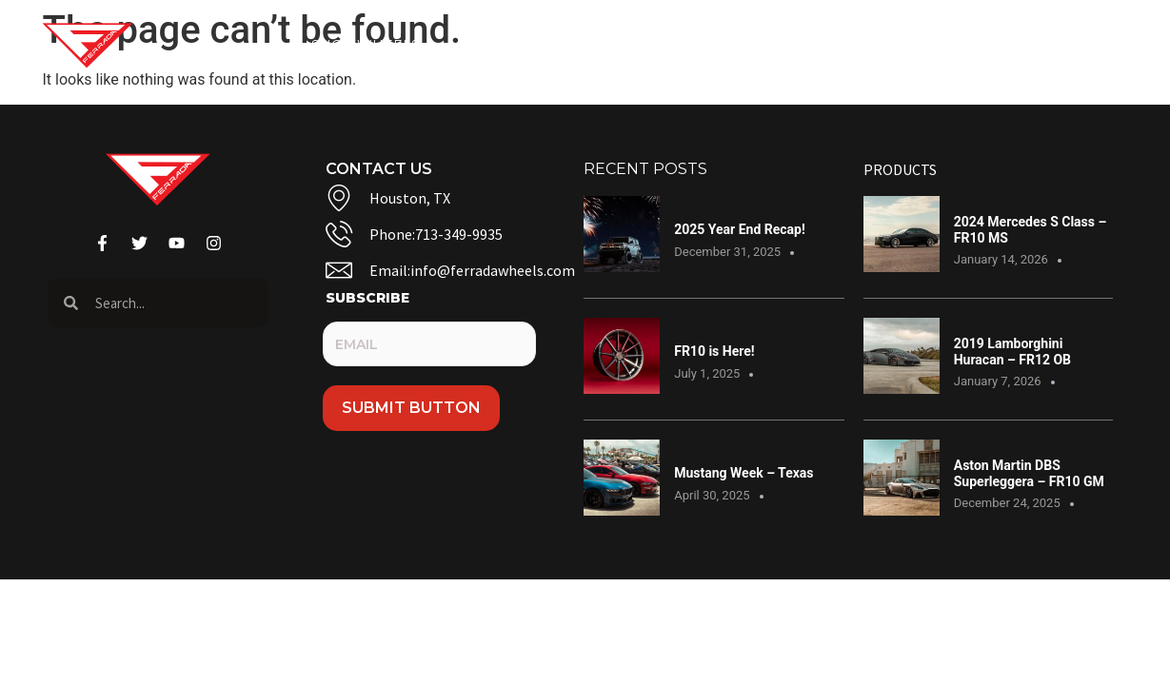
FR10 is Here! (714, 351)
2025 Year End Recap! (739, 229)
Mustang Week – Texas (743, 472)
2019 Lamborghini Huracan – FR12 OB (1012, 351)
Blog (605, 45)
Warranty (813, 45)
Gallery (512, 45)
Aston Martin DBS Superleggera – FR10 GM (1029, 473)
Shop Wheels (376, 45)
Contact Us (699, 45)
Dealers (926, 45)
